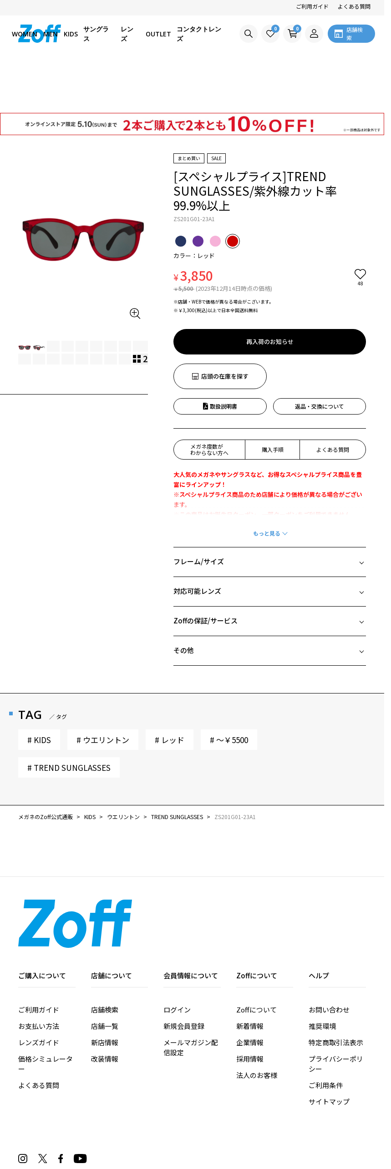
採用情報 (250, 1007)
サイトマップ (329, 1049)
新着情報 (250, 974)
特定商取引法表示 (336, 990)
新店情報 (104, 990)
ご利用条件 (326, 1033)
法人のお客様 (256, 1023)
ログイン (177, 957)
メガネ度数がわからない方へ (209, 397)
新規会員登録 (183, 974)
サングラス (96, 34)
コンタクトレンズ (199, 34)
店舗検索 (104, 957)
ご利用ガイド (312, 6)
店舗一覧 (104, 974)
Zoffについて (256, 957)
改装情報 (104, 1007)
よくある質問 (354, 6)
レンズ (127, 34)
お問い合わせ (329, 957)
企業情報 (250, 990)
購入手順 (273, 397)
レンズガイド (38, 990)
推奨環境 (322, 974)
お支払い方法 (38, 974)
